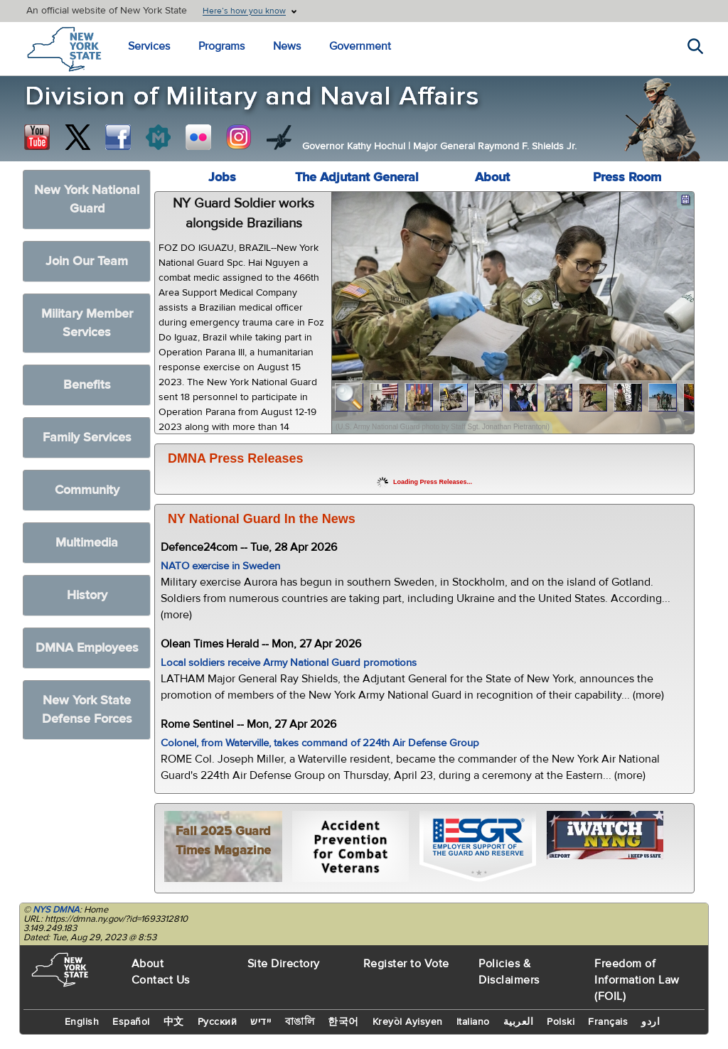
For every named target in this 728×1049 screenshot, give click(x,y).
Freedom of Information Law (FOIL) (637, 980)
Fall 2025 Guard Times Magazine (223, 841)
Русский (217, 1022)
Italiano (473, 1022)
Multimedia (86, 542)
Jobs (222, 177)
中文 (174, 1022)
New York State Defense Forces (87, 709)
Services (149, 46)
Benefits (87, 385)
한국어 (343, 1022)
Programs (221, 46)
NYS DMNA (56, 909)
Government (360, 46)
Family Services (87, 437)
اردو (650, 1022)
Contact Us (161, 980)
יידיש (261, 1022)
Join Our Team (87, 261)
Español (131, 1022)
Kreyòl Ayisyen (408, 1022)
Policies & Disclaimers (509, 972)
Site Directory (283, 964)
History (87, 595)
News (287, 46)
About (492, 177)
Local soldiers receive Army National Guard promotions (289, 662)
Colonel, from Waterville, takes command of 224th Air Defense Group (320, 743)
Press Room (627, 177)
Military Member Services (87, 323)
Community (87, 490)
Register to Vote (406, 964)
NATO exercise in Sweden (220, 566)
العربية (518, 1022)
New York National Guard (86, 199)
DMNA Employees (87, 648)
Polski (560, 1022)
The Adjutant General (357, 177)
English (82, 1022)
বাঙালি (300, 1022)
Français (608, 1022)
